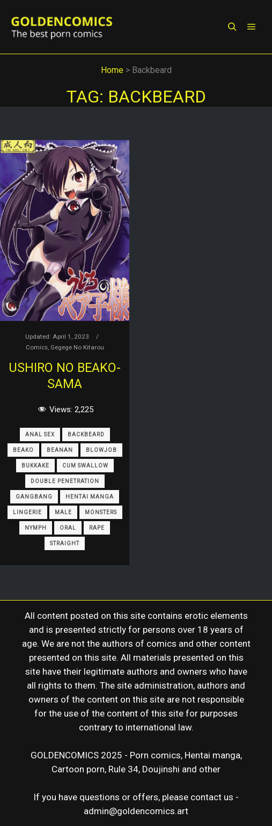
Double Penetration (65, 481)
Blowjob (101, 450)
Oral (68, 528)
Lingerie (27, 512)
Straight (64, 543)
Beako (23, 450)
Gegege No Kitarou (77, 347)
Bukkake (35, 466)
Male (63, 512)
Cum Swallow (85, 466)
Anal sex (40, 434)
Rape (97, 528)
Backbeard (86, 434)
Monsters (101, 512)
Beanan (60, 450)
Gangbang (34, 497)
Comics (37, 347)
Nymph (36, 528)
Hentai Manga (89, 497)
